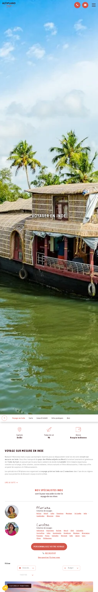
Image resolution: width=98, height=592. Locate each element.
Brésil (46, 513)
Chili (72, 531)
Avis (68, 418)
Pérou (47, 536)
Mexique (69, 513)
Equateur (60, 513)
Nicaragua (86, 533)
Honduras (67, 533)
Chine (58, 516)
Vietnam (64, 536)
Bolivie (58, 531)
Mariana (43, 508)
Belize (39, 513)
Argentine (50, 531)
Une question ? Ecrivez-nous (49, 557)
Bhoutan (50, 516)
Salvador (55, 536)
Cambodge (40, 516)
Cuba (52, 513)
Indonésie (40, 531)
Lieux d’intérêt (42, 418)
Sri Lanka (78, 513)
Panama (40, 536)
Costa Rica (40, 533)
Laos (83, 536)
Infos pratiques (57, 418)
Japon (77, 536)
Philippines (47, 538)
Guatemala (57, 533)
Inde (85, 513)
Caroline (43, 525)
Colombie (79, 531)
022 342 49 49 (50, 553)
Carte (31, 418)
